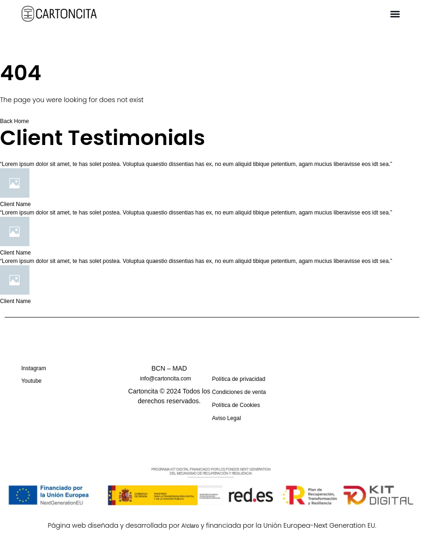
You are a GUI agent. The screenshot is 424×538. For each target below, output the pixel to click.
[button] (395, 14)
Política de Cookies (236, 404)
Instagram (33, 368)
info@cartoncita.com (165, 378)
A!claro (190, 525)
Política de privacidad (238, 378)
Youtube (31, 380)
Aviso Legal (226, 418)
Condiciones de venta (239, 391)
